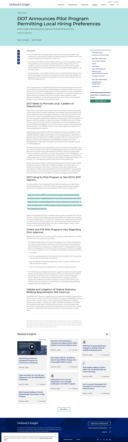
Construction (96, 66)
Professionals (72, 5)
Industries (84, 5)
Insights (94, 5)
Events (104, 5)
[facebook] (107, 440)
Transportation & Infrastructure (97, 83)
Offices (110, 2)
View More (63, 409)
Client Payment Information (97, 428)
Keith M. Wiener (36, 40)
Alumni (104, 432)
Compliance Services (98, 76)
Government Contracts (99, 61)
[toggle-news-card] (107, 334)
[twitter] (101, 440)
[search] (118, 5)
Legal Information (68, 439)
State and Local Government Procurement (100, 72)
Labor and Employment (99, 69)
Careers (116, 2)
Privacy (78, 439)
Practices (61, 5)
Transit (94, 63)
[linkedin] (97, 440)
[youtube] (110, 440)
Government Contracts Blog (100, 55)
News (112, 5)
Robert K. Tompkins (23, 40)
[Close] (56, 438)
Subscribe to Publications (99, 423)
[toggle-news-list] (110, 334)
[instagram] (104, 440)
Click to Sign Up (100, 101)
